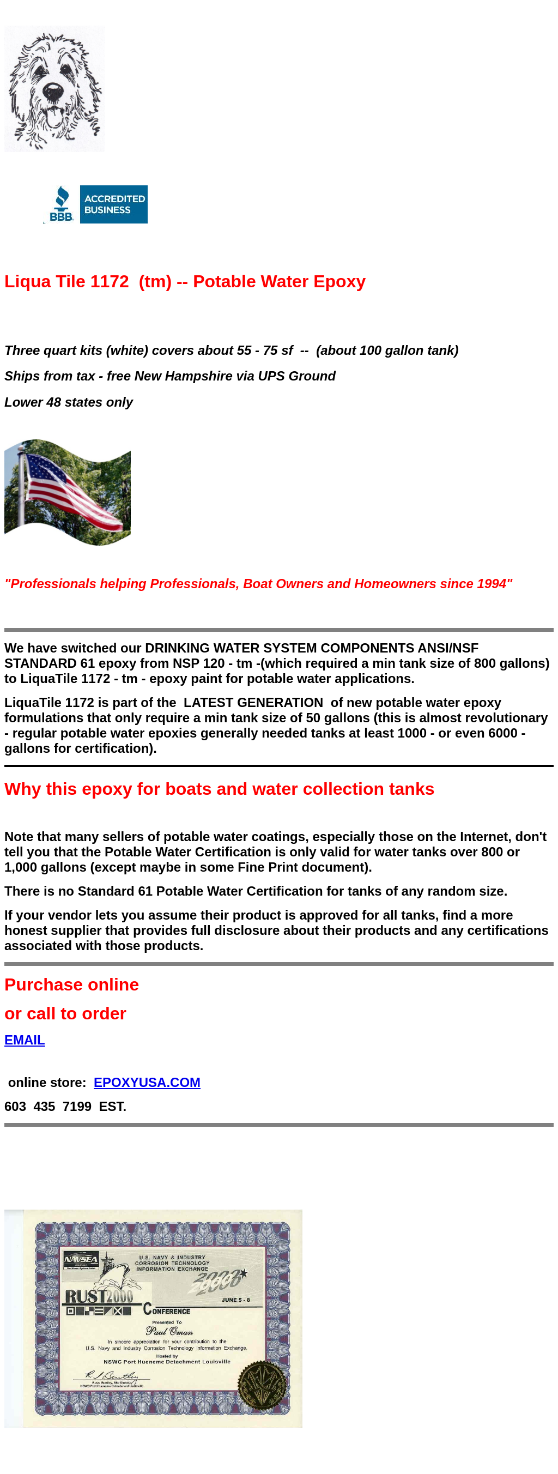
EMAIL (24, 1039)
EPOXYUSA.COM (147, 1082)
